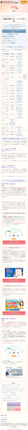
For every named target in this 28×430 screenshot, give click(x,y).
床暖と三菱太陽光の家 (19, 111)
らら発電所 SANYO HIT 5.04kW (19, 62)
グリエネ (4, 215)
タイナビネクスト (6, 360)
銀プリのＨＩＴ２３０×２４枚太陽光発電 (19, 59)
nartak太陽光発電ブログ (19, 93)
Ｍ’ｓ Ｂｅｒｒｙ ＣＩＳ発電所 (19, 68)
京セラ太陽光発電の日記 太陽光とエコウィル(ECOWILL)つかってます (12, 124)
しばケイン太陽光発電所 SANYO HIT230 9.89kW (19, 56)
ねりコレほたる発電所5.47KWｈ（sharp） (19, 85)
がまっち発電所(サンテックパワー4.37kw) (19, 105)
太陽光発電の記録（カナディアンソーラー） (19, 128)
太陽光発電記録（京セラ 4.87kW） (12, 120)
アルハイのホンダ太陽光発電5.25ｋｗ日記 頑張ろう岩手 (25, 77)
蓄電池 (3, 221)
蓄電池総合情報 (4, 419)
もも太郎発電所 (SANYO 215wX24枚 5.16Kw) (19, 65)
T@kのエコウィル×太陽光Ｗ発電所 (19, 88)
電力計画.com (3, 421)
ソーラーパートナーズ (7, 249)
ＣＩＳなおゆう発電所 (19, 73)
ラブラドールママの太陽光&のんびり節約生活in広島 (19, 134)
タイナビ (4, 287)
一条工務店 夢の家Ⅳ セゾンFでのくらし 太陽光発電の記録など (19, 82)
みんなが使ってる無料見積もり (13, 313)
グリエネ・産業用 (6, 330)
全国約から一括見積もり (14, 242)
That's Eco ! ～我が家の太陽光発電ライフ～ (19, 102)
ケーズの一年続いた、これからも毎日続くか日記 (19, 117)
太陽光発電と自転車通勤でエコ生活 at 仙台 (19, 91)
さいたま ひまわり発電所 (19, 132)
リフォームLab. (4, 417)
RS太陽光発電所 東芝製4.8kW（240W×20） (19, 99)
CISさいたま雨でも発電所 (19, 70)
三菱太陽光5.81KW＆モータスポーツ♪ (19, 109)
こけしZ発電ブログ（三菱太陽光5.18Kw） (19, 114)
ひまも (25, 130)
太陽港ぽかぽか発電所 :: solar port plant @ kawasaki (19, 96)
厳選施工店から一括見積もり (14, 280)
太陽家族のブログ (19, 107)
